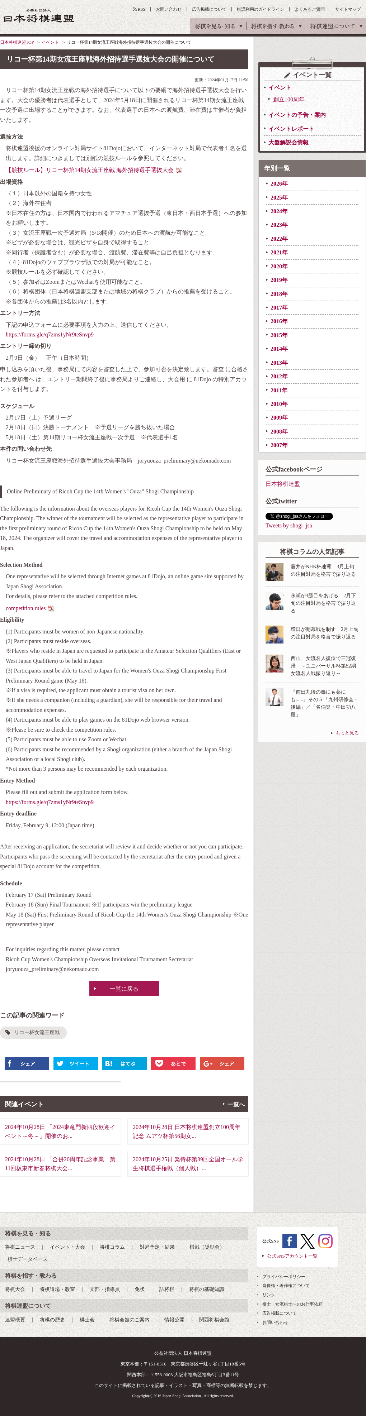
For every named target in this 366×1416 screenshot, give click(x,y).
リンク (268, 1294)
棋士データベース (28, 1259)
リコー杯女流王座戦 (37, 1032)
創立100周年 (289, 99)
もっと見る (347, 733)
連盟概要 (15, 1319)
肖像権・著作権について (286, 1285)
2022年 (279, 239)
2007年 (279, 445)
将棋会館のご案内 (129, 1319)
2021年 (279, 252)
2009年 (279, 418)
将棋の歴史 (52, 1319)
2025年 (279, 198)
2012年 (279, 376)
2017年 (279, 308)
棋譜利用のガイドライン (260, 9)
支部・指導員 (105, 1289)
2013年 (279, 363)
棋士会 (87, 1319)
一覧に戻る (124, 989)
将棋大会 (15, 1289)
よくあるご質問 (310, 9)
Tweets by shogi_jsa (289, 525)
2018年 (279, 294)
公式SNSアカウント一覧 (292, 1256)
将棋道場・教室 (57, 1289)
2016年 (279, 321)
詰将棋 (166, 1289)
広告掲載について (209, 9)
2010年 (279, 404)
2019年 (279, 280)
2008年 (279, 432)
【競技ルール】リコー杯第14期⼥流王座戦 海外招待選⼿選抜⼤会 (90, 170)
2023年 (279, 225)
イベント (50, 42)
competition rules (26, 608)
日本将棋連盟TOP (17, 42)
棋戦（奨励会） (207, 1247)
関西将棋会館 (214, 1319)
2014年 (279, 349)
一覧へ (236, 1104)
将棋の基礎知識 (206, 1289)
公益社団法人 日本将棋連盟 (39, 15)
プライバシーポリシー (283, 1276)
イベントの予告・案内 (297, 115)
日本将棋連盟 (283, 484)
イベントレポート (291, 129)
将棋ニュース (20, 1247)
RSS (141, 9)
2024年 (279, 211)
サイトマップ (348, 9)
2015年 (279, 335)
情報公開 (174, 1319)
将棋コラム (112, 1247)
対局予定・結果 (157, 1247)
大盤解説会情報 (288, 142)
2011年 (279, 390)
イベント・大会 (67, 1247)
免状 (140, 1289)
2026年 (279, 184)
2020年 (279, 266)
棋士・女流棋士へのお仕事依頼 (292, 1304)
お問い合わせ (169, 9)
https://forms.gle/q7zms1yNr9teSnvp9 (50, 334)
